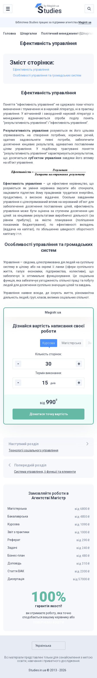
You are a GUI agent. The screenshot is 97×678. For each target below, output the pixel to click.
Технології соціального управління (33, 450)
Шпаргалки (28, 33)
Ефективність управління (31, 69)
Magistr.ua (84, 22)
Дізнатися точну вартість (48, 414)
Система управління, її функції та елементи (45, 471)
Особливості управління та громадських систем (47, 75)
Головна (9, 33)
